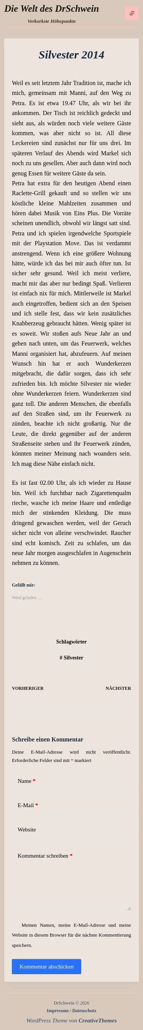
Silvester (72, 658)
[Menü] (132, 13)
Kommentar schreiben (45, 856)
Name (26, 781)
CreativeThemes (98, 1020)
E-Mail (28, 805)
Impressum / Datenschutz (71, 1010)
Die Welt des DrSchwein (51, 8)
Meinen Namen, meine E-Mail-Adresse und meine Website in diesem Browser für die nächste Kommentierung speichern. (71, 935)
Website (27, 830)
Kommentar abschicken (46, 967)
